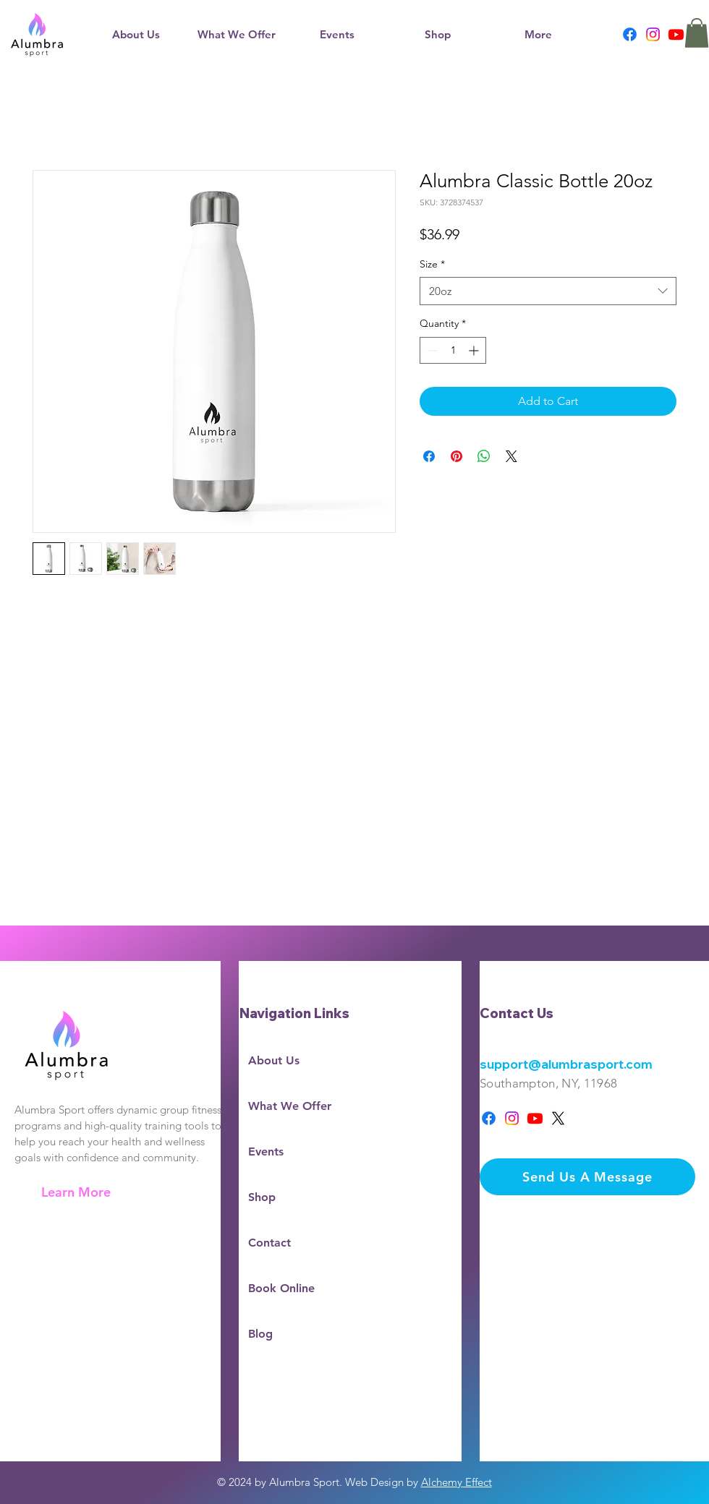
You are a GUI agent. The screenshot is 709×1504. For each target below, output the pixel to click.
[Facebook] (630, 34)
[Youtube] (676, 34)
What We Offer (289, 1106)
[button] (236, 34)
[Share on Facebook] (429, 456)
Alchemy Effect (456, 1482)
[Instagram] (653, 34)
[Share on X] (511, 456)
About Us (274, 1060)
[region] (117, 1103)
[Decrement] (431, 350)
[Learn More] (77, 1192)
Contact (269, 1242)
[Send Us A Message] (587, 1176)
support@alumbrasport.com (566, 1064)
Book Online (281, 1288)
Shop (262, 1197)
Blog (260, 1334)
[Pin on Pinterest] (456, 456)
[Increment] (475, 350)
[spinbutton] (453, 350)
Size (432, 263)
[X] (558, 1118)
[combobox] (548, 291)
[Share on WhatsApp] (484, 456)
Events (266, 1151)
